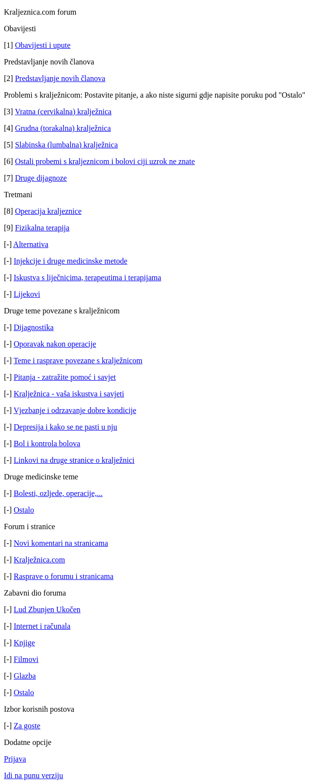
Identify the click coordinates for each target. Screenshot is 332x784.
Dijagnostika (34, 327)
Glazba (25, 676)
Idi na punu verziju (33, 775)
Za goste (27, 726)
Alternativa (30, 244)
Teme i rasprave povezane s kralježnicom (78, 360)
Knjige (24, 643)
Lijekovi (27, 294)
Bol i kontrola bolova (47, 443)
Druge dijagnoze (41, 178)
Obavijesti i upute (43, 45)
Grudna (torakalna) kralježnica (63, 128)
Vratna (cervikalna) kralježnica (63, 111)
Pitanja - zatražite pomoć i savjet (65, 377)
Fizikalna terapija (42, 228)
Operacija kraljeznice (48, 211)
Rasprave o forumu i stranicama (63, 576)
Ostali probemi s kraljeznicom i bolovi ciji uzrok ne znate (105, 161)
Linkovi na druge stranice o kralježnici (74, 460)
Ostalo (24, 510)
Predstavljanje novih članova (60, 78)
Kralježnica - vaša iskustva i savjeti (69, 394)
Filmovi (26, 659)
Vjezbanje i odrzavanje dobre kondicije (75, 410)
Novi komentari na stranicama (61, 543)
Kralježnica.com (39, 560)
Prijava (15, 759)
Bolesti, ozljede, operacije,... (58, 493)
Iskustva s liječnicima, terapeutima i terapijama (87, 277)
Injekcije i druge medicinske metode (70, 261)
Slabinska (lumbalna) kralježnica (66, 145)
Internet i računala (42, 626)
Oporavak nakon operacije (55, 344)
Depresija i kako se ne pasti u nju (65, 427)
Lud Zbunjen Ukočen (47, 609)
